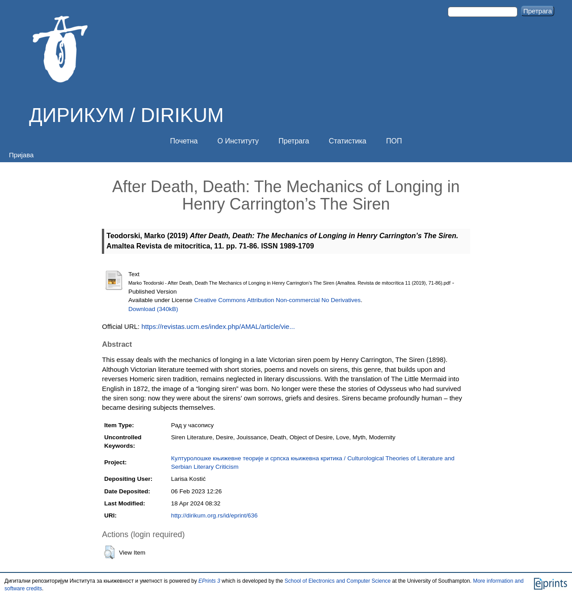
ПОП (394, 141)
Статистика (347, 141)
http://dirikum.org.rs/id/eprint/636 (214, 515)
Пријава (21, 155)
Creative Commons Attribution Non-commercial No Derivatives (277, 300)
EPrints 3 (209, 581)
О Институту (238, 141)
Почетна (184, 141)
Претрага (293, 141)
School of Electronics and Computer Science (338, 581)
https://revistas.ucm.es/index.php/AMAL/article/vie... (217, 326)
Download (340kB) (153, 309)
